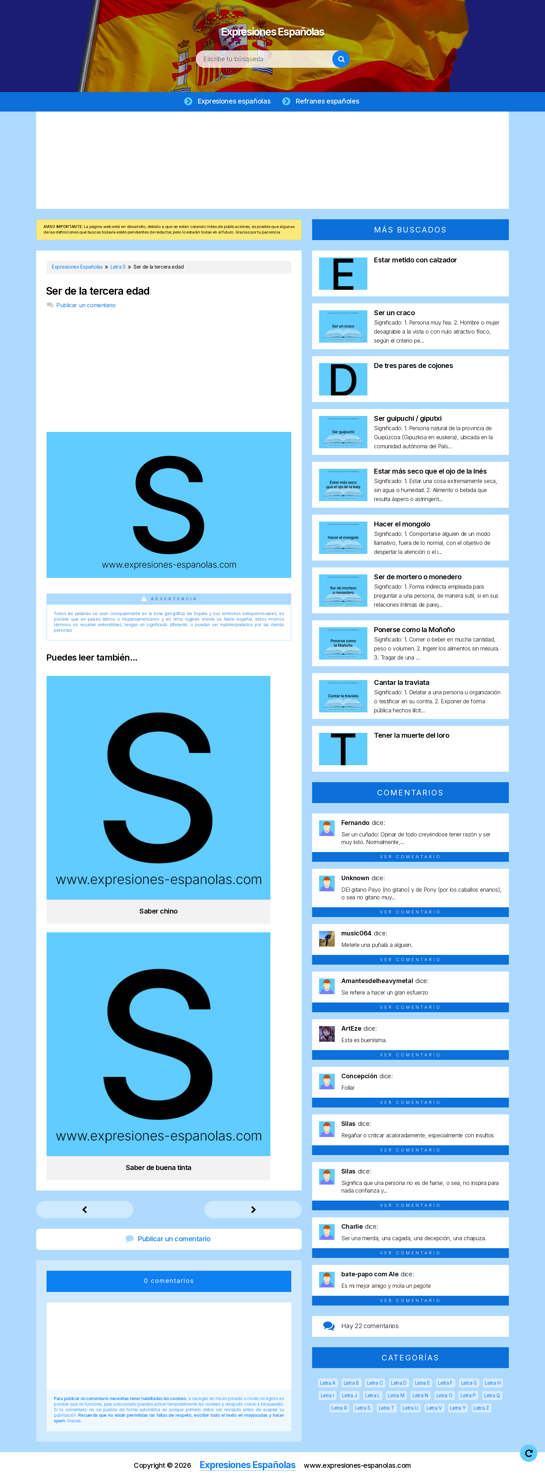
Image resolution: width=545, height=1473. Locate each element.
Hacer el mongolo (402, 525)
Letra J (349, 1397)
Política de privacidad (294, 1462)
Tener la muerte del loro (411, 737)
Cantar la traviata (401, 684)
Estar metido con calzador (415, 261)
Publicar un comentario (85, 306)
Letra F (445, 1384)
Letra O (445, 1397)
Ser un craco (394, 314)
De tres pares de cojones (413, 367)
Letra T (386, 1409)
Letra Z (481, 1409)
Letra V (434, 1409)
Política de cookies (360, 1462)
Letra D (399, 1384)
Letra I (327, 1397)
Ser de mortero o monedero (418, 578)
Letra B (351, 1384)
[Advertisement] (272, 161)
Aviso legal (238, 1462)
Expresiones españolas (232, 101)
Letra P (468, 1397)
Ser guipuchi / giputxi (407, 420)
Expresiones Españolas (272, 27)
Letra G (469, 1384)
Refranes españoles (329, 101)
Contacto (411, 1462)
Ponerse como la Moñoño (414, 631)
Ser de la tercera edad (98, 292)
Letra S (363, 1409)
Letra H (493, 1384)
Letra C (375, 1384)
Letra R (339, 1409)
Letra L (372, 1397)
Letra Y (457, 1409)
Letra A (327, 1384)
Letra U (410, 1409)
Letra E (422, 1384)
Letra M (396, 1397)
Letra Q (492, 1397)
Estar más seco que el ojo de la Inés (430, 472)
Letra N (420, 1397)
